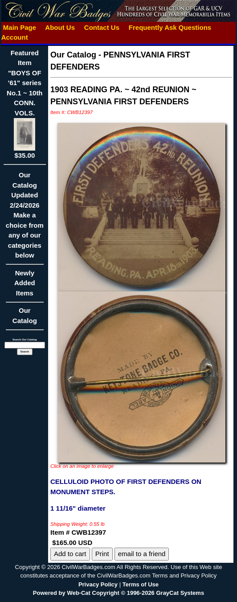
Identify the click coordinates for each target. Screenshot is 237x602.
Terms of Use (141, 584)
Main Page (19, 27)
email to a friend (142, 553)
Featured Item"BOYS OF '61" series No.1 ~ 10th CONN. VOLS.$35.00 (24, 104)
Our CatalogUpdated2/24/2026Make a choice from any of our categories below (25, 218)
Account (14, 37)
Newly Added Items (25, 286)
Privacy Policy (98, 584)
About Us (60, 27)
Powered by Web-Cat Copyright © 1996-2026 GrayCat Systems (118, 593)
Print (102, 553)
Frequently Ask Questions (170, 27)
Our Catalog (24, 315)
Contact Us (102, 27)
